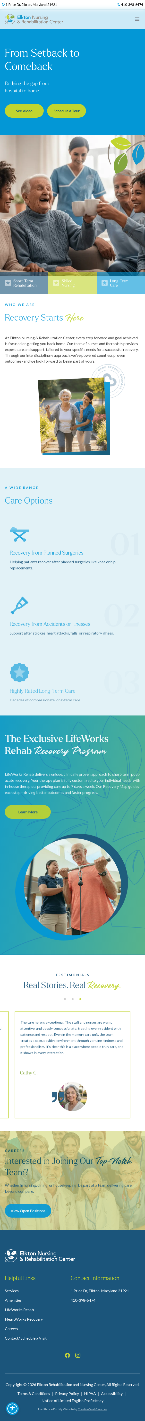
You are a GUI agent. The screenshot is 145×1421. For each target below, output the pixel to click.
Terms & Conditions (33, 1393)
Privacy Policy (67, 1393)
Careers (11, 1328)
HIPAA (90, 1393)
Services (12, 1290)
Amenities (13, 1300)
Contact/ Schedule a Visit (26, 1338)
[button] (12, 1409)
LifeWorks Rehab (19, 1309)
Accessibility (112, 1393)
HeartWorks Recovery (24, 1319)
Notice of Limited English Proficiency (72, 1400)
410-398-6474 (83, 1300)
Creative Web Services (92, 1409)
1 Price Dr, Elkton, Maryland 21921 (100, 1290)
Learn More (28, 831)
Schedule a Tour (66, 112)
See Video (24, 112)
